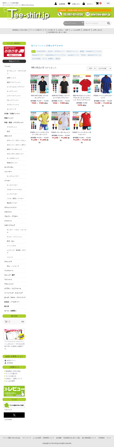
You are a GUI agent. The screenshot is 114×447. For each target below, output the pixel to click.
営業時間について (48, 438)
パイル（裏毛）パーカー (15, 198)
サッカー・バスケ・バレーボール (17, 231)
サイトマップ (26, 438)
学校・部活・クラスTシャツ (13, 122)
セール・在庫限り (10, 311)
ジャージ (10, 257)
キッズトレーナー (13, 176)
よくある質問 (75, 30)
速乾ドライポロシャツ (14, 149)
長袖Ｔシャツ (8, 118)
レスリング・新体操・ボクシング (17, 251)
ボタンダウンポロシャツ (15, 154)
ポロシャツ (8, 136)
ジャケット (8, 221)
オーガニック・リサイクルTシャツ (18, 72)
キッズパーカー (12, 185)
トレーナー (8, 172)
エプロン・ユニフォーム (12, 288)
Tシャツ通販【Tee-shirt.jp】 (12, 438)
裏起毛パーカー (12, 203)
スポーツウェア (9, 225)
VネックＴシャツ (13, 100)
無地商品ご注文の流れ (20, 30)
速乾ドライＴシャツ (14, 82)
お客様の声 (86, 30)
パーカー (7, 181)
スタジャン (8, 212)
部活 (8, 131)
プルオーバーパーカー (14, 189)
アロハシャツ (8, 284)
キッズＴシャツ (12, 91)
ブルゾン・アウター (11, 216)
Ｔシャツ (7, 66)
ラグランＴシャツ (13, 105)
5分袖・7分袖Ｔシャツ (12, 113)
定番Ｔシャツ (11, 78)
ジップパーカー (12, 194)
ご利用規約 (101, 438)
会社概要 (59, 438)
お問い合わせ (97, 30)
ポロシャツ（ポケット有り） (17, 145)
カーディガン (8, 167)
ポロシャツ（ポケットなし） (17, 140)
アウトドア (8, 262)
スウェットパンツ (10, 207)
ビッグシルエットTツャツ (16, 87)
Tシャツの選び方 (36, 30)
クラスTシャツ (12, 127)
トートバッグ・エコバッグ (13, 293)
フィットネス (11, 246)
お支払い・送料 (63, 30)
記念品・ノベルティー (12, 302)
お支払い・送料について (14, 378)
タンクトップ (11, 109)
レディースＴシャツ (14, 96)
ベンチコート (8, 270)
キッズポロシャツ (13, 158)
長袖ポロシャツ (12, 163)
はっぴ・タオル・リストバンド (15, 297)
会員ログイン (11, 360)
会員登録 (10, 363)
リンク (109, 438)
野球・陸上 (10, 241)
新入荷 (6, 306)
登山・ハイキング (13, 266)
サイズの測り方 (50, 30)
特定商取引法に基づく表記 (57, 32)
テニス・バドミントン (14, 237)
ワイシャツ (8, 279)
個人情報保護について (89, 438)
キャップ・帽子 (9, 275)
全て (33, 46)
